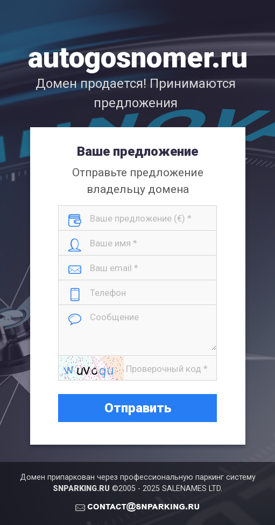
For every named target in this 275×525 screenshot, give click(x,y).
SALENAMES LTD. (192, 488)
